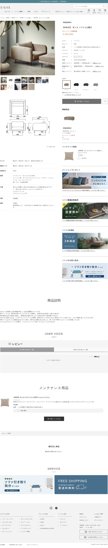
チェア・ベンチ (25, 522)
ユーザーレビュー (27, 349)
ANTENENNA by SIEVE (47, 528)
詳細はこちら (97, 63)
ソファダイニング (26, 528)
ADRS (42, 522)
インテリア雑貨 (25, 531)
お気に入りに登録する (105, 101)
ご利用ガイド (69, 11)
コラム (36, 11)
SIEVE (42, 519)
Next (52, 48)
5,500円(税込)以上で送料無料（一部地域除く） (54, 1)
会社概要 (2, 544)
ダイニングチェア (78, 56)
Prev (2, 48)
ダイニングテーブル (26, 519)
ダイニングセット (26, 525)
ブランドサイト (98, 520)
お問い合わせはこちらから (95, 531)
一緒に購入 (84, 158)
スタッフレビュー (81, 349)
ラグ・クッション (7, 531)
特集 (29, 11)
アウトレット (45, 11)
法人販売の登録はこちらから (95, 537)
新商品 (81, 514)
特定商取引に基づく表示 (15, 544)
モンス (76, 53)
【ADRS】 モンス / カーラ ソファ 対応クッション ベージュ (31, 397)
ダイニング (63, 522)
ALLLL (42, 525)
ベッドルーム (64, 525)
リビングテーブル (7, 522)
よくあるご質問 (78, 11)
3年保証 (15, 198)
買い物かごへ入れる (83, 101)
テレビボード (6, 528)
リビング (62, 519)
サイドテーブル (6, 525)
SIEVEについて (59, 11)
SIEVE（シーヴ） (79, 50)
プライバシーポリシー (32, 544)
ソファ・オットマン (7, 519)
